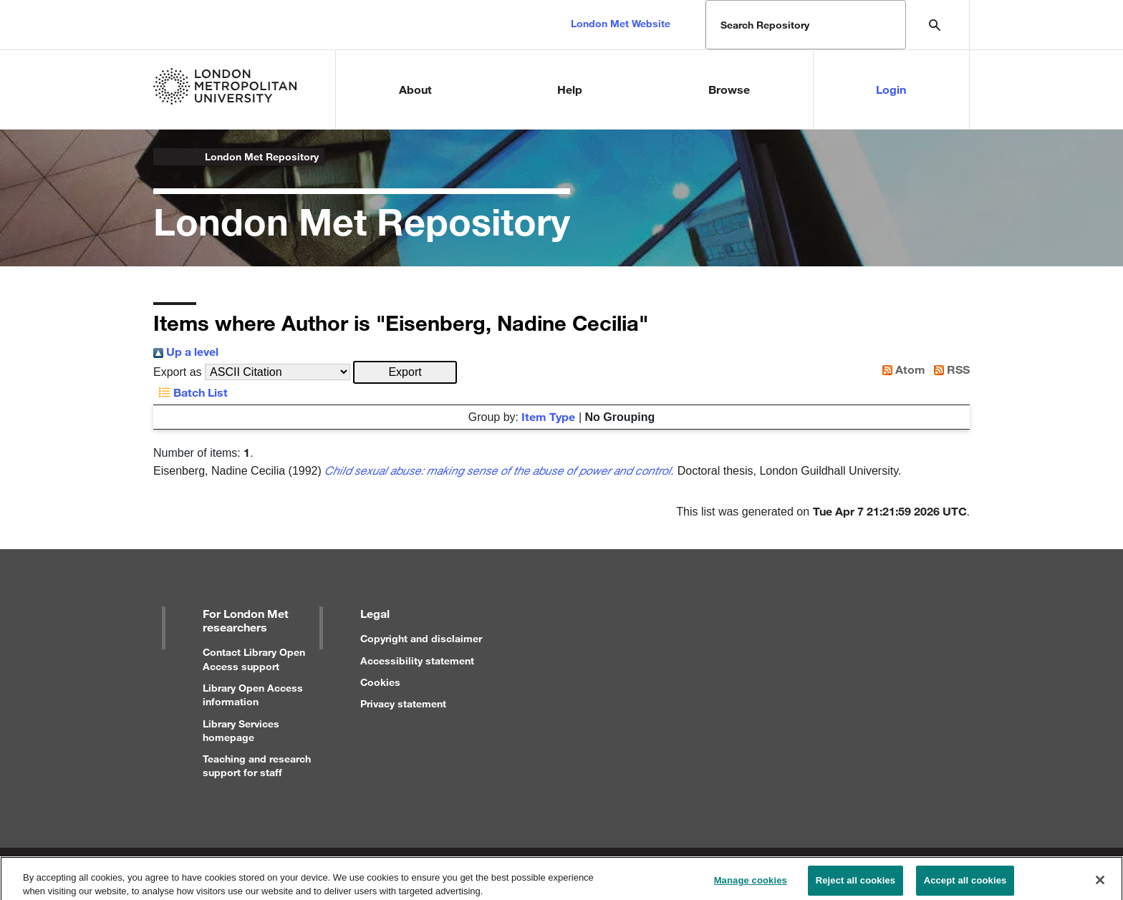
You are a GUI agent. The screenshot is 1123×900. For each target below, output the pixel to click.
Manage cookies (750, 885)
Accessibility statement (417, 660)
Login (891, 89)
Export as (177, 372)
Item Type (548, 416)
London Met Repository (262, 156)
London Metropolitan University (164, 156)
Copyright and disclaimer (421, 638)
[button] (405, 372)
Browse (729, 89)
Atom (901, 369)
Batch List (190, 392)
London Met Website (620, 23)
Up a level (185, 351)
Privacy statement (403, 703)
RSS (949, 369)
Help (569, 89)
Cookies (380, 682)
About (415, 89)
